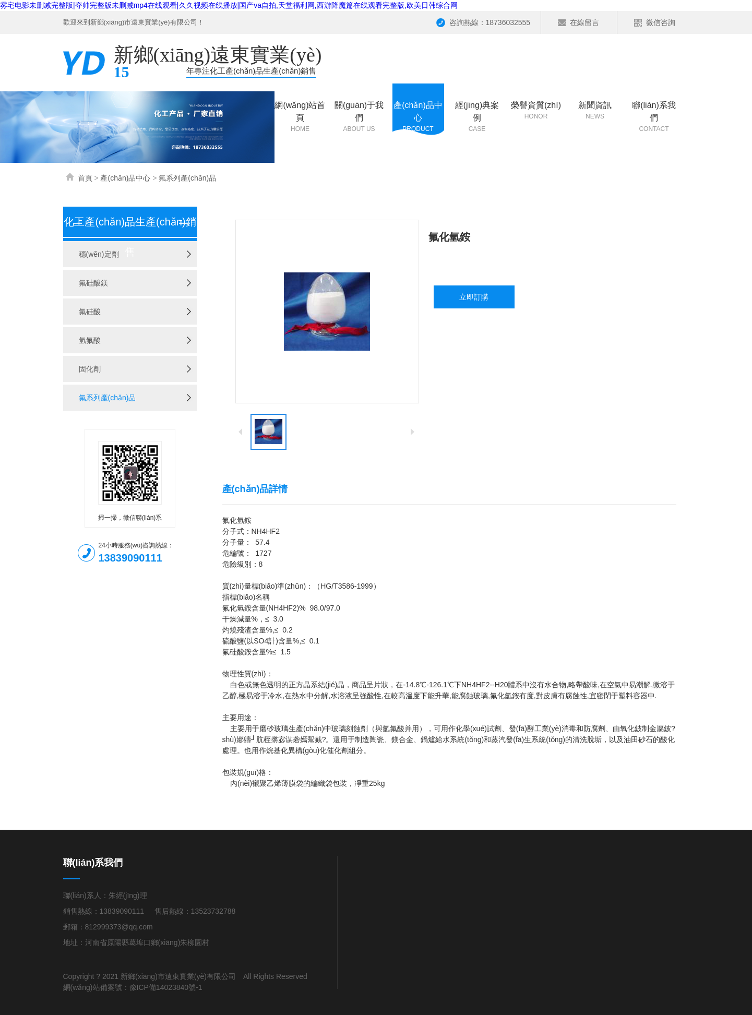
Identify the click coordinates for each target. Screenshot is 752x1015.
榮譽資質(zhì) (536, 111)
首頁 (85, 178)
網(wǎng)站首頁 (300, 117)
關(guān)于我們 (359, 117)
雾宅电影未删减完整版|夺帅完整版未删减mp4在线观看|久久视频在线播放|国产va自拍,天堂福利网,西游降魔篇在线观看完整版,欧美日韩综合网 (229, 5)
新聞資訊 (595, 111)
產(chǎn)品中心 (418, 117)
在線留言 (584, 22)
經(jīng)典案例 (477, 117)
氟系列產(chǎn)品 (187, 178)
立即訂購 (473, 297)
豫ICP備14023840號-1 (165, 987)
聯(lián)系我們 (654, 117)
